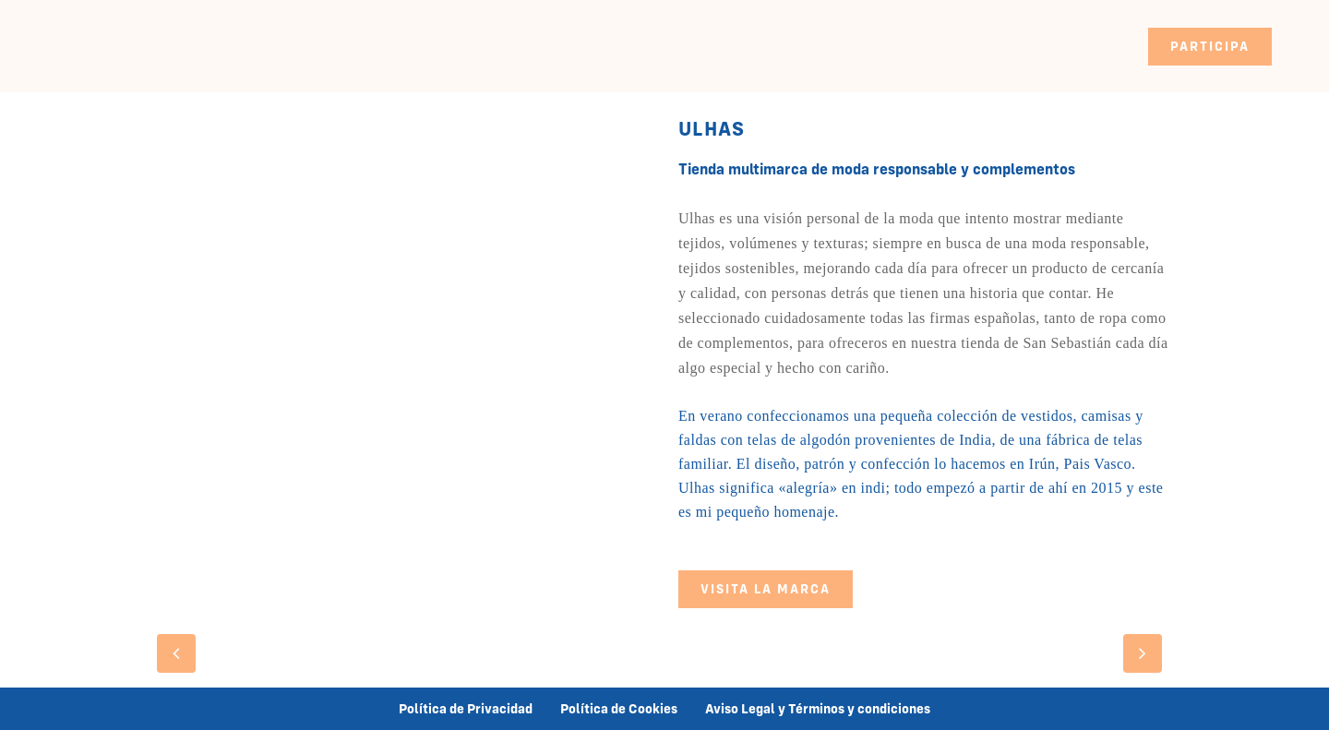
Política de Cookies (618, 708)
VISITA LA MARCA (765, 588)
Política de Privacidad (466, 708)
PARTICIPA (1210, 46)
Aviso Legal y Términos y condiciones (817, 708)
